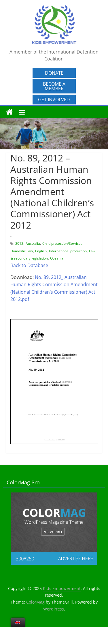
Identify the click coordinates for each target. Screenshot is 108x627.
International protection (68, 251)
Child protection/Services (62, 243)
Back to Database (29, 265)
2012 (19, 243)
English (41, 251)
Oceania (56, 258)
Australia (33, 243)
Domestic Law (21, 251)
